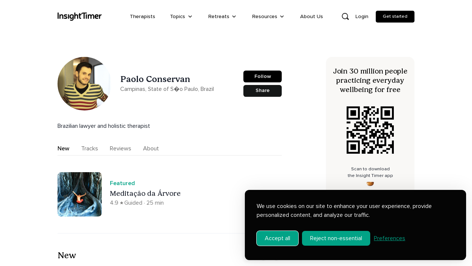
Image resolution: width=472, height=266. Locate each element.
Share (263, 90)
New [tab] (63, 148)
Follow (262, 76)
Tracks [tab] (89, 148)
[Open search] (345, 17)
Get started (395, 16)
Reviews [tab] (120, 148)
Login (361, 16)
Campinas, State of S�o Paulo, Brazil (167, 89)
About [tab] (151, 148)
